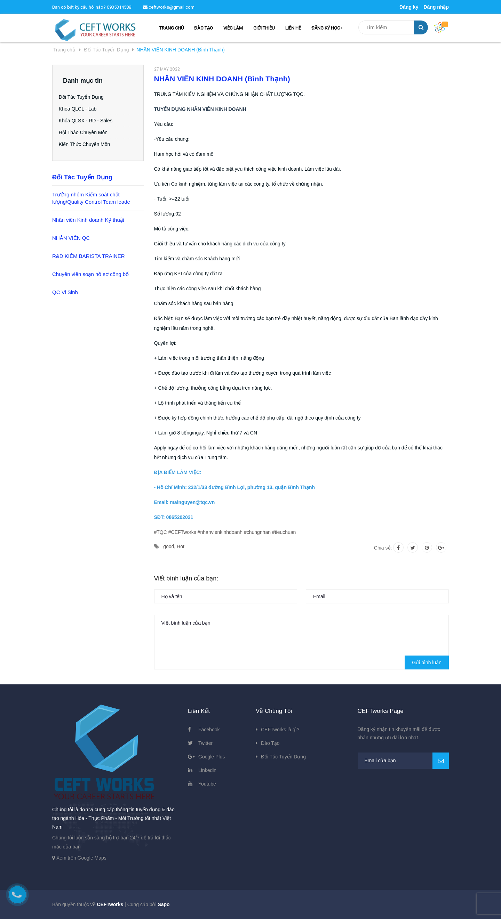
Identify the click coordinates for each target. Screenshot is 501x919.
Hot (180, 546)
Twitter (205, 743)
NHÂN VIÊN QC (71, 238)
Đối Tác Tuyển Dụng (85, 97)
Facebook (209, 729)
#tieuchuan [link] (284, 532)
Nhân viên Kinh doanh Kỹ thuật (88, 220)
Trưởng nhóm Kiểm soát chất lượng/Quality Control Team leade (91, 198)
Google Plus (211, 756)
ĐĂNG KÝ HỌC (327, 28)
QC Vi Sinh (65, 292)
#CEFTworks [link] (182, 532)
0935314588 (119, 7)
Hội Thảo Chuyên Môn (87, 132)
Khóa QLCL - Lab (82, 109)
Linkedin (207, 770)
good (168, 546)
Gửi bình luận (427, 662)
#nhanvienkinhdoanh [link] (220, 532)
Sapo (163, 904)
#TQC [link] (160, 532)
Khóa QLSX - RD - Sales (90, 120)
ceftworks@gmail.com (168, 7)
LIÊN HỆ (293, 28)
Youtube (207, 784)
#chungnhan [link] (257, 532)
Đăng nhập (436, 7)
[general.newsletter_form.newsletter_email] (403, 761)
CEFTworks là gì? (280, 729)
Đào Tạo (270, 743)
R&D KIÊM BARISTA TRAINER (88, 256)
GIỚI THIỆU (264, 28)
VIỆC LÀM (233, 28)
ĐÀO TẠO (203, 28)
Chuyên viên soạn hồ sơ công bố (90, 274)
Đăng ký (408, 7)
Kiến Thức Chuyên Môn (88, 144)
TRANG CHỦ (171, 28)
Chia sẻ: (383, 548)
